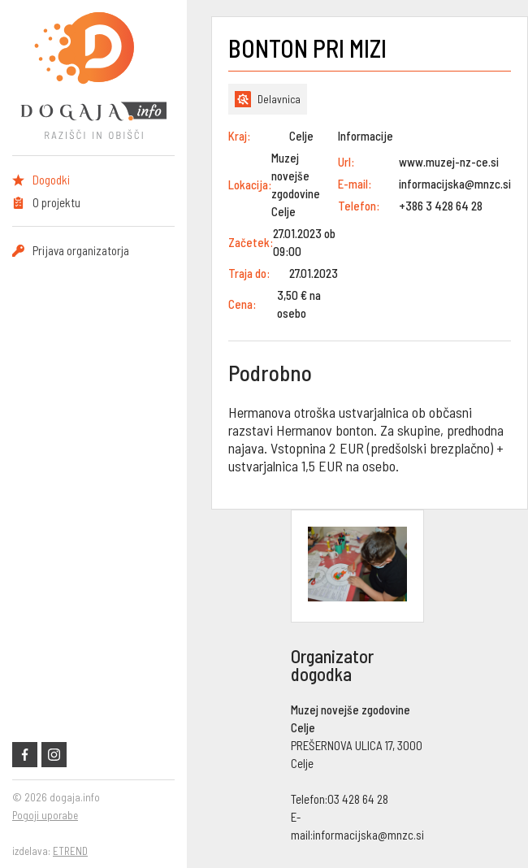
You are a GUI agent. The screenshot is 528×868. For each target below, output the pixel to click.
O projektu (56, 202)
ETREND (70, 850)
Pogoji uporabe (45, 815)
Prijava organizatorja (80, 250)
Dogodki (51, 179)
